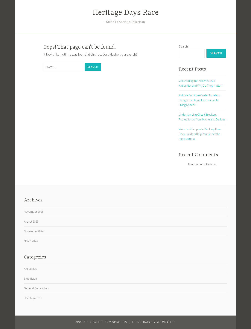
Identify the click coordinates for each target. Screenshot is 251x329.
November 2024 (34, 231)
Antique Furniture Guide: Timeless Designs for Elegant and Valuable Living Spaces (199, 100)
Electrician (30, 278)
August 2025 (31, 221)
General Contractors (36, 288)
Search (183, 46)
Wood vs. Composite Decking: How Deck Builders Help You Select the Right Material (200, 133)
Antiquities (30, 268)
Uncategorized (33, 298)
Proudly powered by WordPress (101, 322)
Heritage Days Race (125, 12)
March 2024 (31, 241)
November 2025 (34, 211)
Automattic (165, 322)
